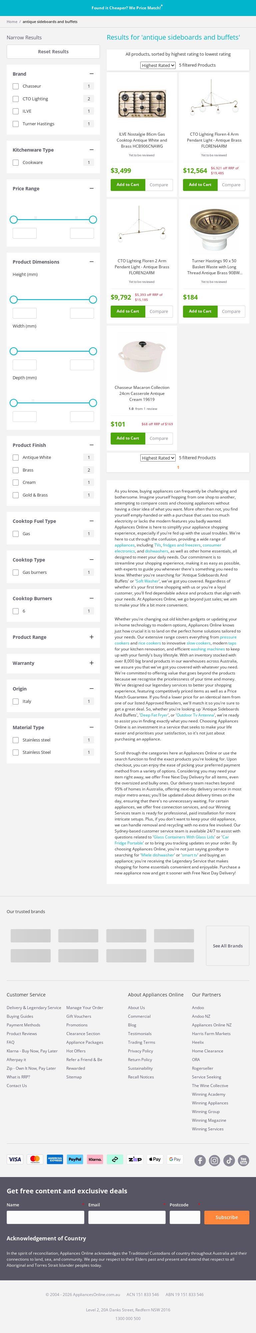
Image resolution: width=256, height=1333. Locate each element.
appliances (125, 545)
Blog (132, 1025)
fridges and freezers (182, 545)
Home (12, 21)
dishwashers (156, 551)
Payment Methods (23, 1025)
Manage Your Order (84, 1007)
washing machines (208, 649)
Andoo (198, 1007)
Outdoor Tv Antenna (195, 715)
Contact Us (17, 1085)
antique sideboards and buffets (50, 21)
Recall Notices (141, 1077)
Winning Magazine (209, 1120)
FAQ (10, 1042)
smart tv (189, 855)
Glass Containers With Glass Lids (184, 837)
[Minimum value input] (25, 233)
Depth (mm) (25, 378)
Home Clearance (207, 1051)
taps (232, 643)
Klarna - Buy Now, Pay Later (32, 1051)
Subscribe (227, 1217)
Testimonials (140, 1033)
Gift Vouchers (78, 1016)
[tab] (53, 75)
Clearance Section (83, 1033)
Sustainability (140, 1068)
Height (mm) (25, 274)
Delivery (14, 1007)
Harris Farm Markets (211, 1033)
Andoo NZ (201, 1016)
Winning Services (208, 1129)
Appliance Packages (84, 1042)
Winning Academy (208, 1094)
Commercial (139, 1016)
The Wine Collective (210, 1085)
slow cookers (199, 643)
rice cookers (149, 643)
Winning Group (206, 1111)
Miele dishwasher (157, 855)
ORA (196, 1059)
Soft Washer (147, 581)
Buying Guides (20, 1016)
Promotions (77, 1025)
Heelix (198, 1042)
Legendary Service (44, 1007)
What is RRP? (18, 1077)
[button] (53, 75)
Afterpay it (16, 1059)
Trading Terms (141, 1042)
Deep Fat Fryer (154, 715)
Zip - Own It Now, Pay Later (31, 1068)
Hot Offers (76, 1051)
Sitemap (74, 1077)
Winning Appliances (210, 1103)
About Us (136, 1007)
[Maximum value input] (82, 233)
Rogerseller (202, 1068)
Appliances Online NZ (212, 1025)
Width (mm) (24, 326)
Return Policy (140, 1059)
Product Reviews (22, 1033)
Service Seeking (206, 1077)
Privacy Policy (140, 1051)
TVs (157, 545)
